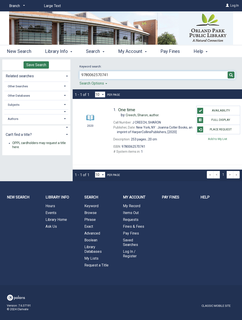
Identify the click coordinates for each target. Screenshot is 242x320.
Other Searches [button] (18, 86)
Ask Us (51, 226)
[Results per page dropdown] (100, 94)
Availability (213, 111)
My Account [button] (132, 50)
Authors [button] (13, 119)
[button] (36, 111)
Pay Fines (170, 50)
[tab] (36, 75)
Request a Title (96, 265)
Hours (50, 206)
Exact (88, 226)
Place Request (214, 129)
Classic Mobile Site (216, 305)
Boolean (90, 240)
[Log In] (227, 5)
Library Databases (93, 249)
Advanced (92, 233)
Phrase (90, 219)
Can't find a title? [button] (19, 134)
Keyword (91, 206)
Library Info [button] (58, 50)
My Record (131, 206)
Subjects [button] (13, 104)
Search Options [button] (93, 83)
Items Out (131, 213)
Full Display (213, 120)
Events (50, 213)
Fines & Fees (133, 226)
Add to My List (217, 139)
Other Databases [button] (19, 95)
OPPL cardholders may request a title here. (39, 145)
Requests (130, 219)
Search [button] (95, 50)
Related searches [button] (20, 76)
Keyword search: (91, 66)
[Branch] (16, 5)
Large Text (52, 6)
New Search (19, 50)
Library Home (56, 219)
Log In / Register (130, 253)
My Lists (91, 258)
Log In (234, 5)
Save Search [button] (36, 65)
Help (205, 197)
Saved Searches (130, 242)
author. (142, 115)
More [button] (203, 51)
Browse (90, 213)
